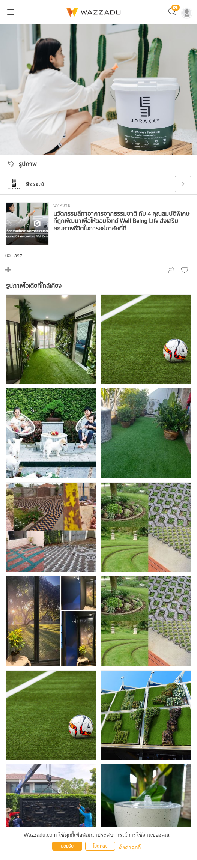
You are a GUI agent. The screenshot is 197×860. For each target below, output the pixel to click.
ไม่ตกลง (100, 846)
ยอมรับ (67, 846)
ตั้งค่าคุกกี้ (130, 848)
